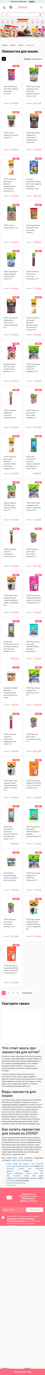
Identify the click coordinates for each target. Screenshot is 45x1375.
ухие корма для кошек (18, 1168)
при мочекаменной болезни (23, 1170)
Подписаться (34, 1214)
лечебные (33, 1182)
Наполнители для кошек (16, 1187)
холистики (16, 1182)
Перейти (32, 1)
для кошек (21, 1164)
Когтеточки (11, 1189)
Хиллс (28, 1177)
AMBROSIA (18, 1177)
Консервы (11, 1185)
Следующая (27, 997)
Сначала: (27, 59)
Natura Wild (29, 1180)
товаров (13, 1164)
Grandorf (16, 1180)
